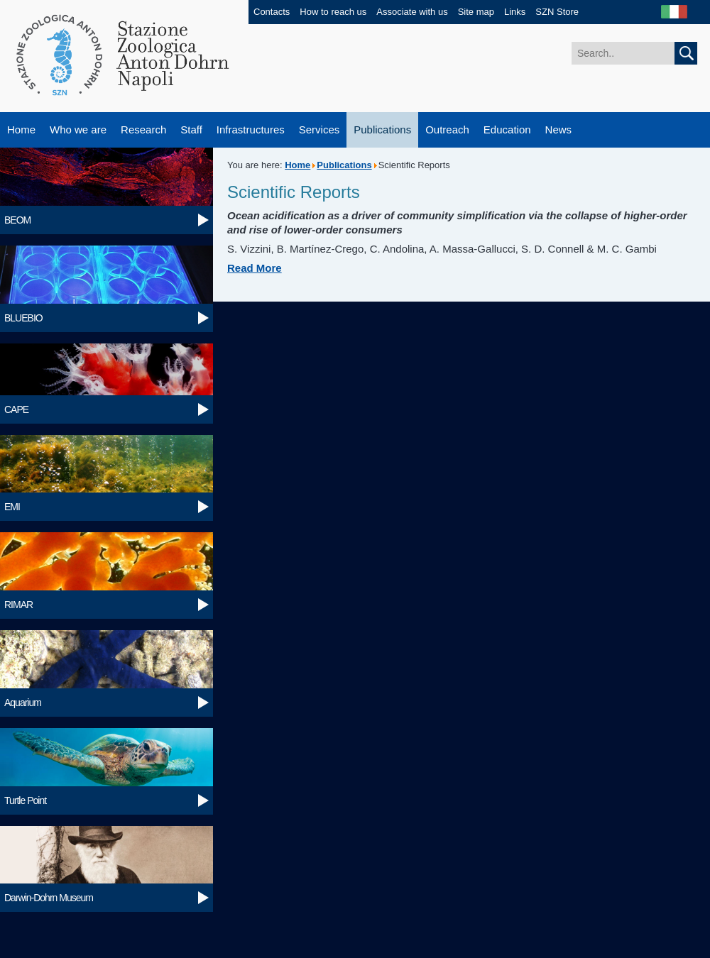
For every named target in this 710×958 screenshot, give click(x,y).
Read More (254, 268)
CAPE (16, 409)
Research (143, 129)
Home (21, 129)
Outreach (447, 129)
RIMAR (18, 604)
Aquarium (22, 702)
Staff (191, 129)
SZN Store (557, 11)
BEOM (17, 220)
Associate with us (411, 11)
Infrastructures (251, 129)
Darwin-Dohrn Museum (48, 897)
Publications (382, 129)
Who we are (78, 129)
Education (507, 129)
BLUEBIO (23, 318)
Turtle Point (25, 800)
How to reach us (333, 11)
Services (319, 129)
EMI (12, 506)
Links (514, 11)
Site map (476, 11)
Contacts (271, 11)
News (558, 129)
